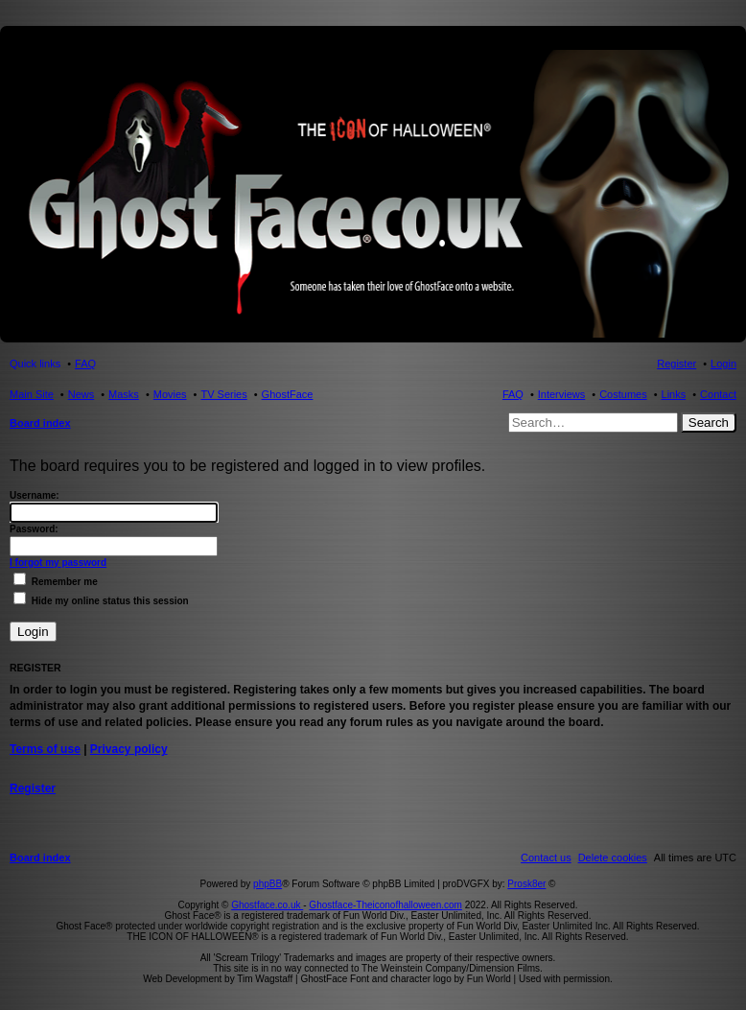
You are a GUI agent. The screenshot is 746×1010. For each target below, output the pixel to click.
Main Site (32, 394)
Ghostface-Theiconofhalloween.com (385, 905)
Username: (34, 495)
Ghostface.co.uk (267, 905)
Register (33, 788)
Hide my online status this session (101, 601)
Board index (40, 423)
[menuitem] (612, 857)
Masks (123, 394)
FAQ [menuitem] (85, 363)
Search (708, 422)
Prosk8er (526, 884)
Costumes (623, 394)
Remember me (55, 581)
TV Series (223, 394)
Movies (170, 394)
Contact (718, 394)
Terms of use (45, 749)
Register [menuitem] (676, 363)
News (81, 394)
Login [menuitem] (723, 363)
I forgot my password (58, 562)
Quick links (35, 363)
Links (674, 394)
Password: (34, 529)
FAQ (513, 394)
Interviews (562, 394)
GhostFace (288, 394)
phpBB (267, 884)
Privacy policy (129, 749)
